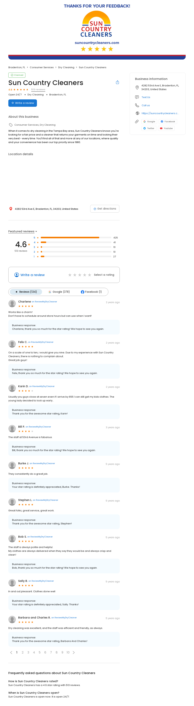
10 (68, 652)
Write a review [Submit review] (22, 103)
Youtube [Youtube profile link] (166, 128)
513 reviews (38, 89)
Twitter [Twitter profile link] (148, 128)
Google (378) (59, 292)
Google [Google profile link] (149, 121)
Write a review (32, 274)
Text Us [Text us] (146, 97)
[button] (73, 652)
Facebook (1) (91, 292)
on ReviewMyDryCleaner (44, 301)
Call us (146, 105)
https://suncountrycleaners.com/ (161, 113)
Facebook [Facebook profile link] (168, 121)
